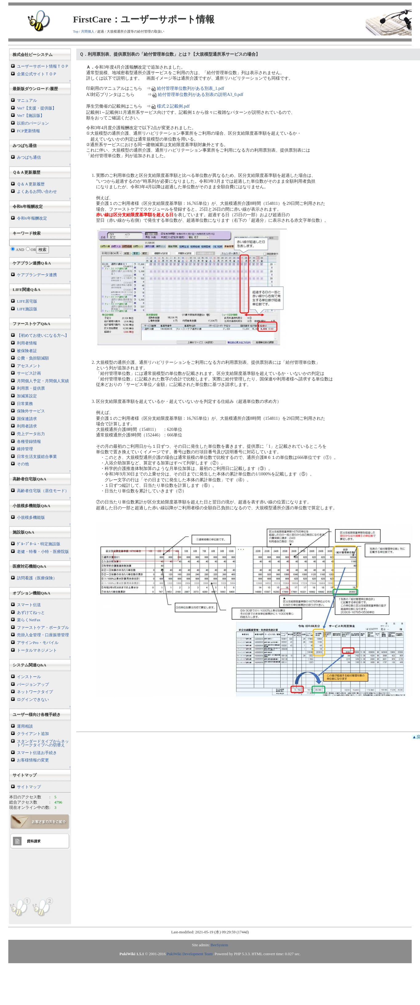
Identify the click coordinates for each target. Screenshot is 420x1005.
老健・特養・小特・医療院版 (43, 552)
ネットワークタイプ (35, 692)
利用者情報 (27, 343)
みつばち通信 (29, 157)
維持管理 (25, 449)
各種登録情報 (29, 441)
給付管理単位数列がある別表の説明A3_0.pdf (197, 94)
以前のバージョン (33, 123)
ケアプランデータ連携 (37, 275)
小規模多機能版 (31, 517)
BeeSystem (219, 945)
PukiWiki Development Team (190, 954)
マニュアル (27, 100)
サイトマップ (29, 787)
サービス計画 (29, 373)
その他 (23, 464)
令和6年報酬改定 (32, 218)
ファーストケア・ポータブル (43, 628)
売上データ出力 (31, 434)
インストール (29, 677)
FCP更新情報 (28, 131)
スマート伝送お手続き (37, 753)
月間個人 (87, 31)
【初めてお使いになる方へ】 (43, 335)
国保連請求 (27, 419)
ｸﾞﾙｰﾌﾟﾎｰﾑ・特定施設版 (38, 544)
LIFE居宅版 (27, 301)
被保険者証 (27, 351)
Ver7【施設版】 (30, 115)
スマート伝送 (29, 605)
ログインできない (33, 699)
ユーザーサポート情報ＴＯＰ (43, 66)
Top (75, 31)
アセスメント (29, 366)
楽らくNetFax (28, 620)
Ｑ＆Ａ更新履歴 (31, 184)
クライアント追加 (33, 734)
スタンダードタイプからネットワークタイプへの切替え (43, 743)
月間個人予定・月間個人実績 (43, 381)
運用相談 (25, 726)
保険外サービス (31, 411)
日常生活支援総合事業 (37, 457)
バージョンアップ (33, 684)
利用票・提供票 (31, 388)
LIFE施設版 (27, 309)
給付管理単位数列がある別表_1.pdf (187, 88)
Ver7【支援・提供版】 (36, 108)
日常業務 (25, 404)
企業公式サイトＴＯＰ (37, 74)
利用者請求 (27, 426)
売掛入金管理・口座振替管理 (43, 635)
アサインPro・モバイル (37, 643)
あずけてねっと (31, 612)
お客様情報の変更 (33, 760)
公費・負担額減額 (33, 358)
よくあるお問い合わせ (37, 191)
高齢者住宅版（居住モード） (43, 491)
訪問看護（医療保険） (37, 578)
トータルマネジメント (37, 650)
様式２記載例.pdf (170, 106)
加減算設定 (27, 396)
